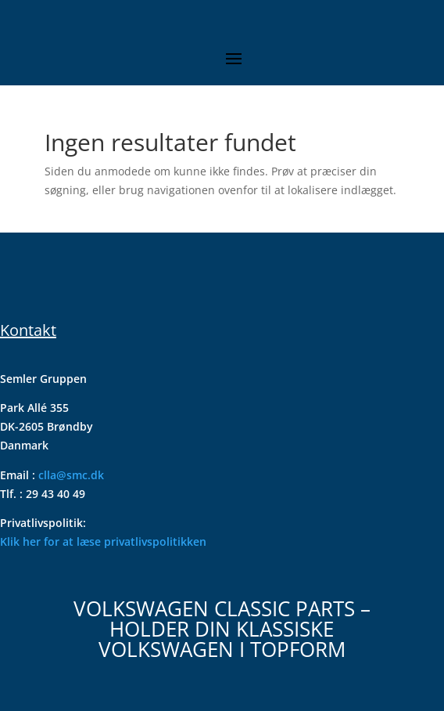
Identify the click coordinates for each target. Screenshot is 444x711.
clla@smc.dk (71, 474)
